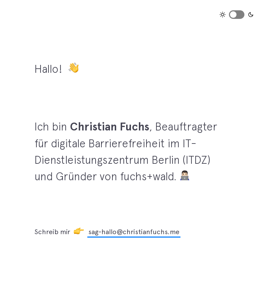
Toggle (236, 14)
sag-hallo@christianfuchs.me (133, 232)
